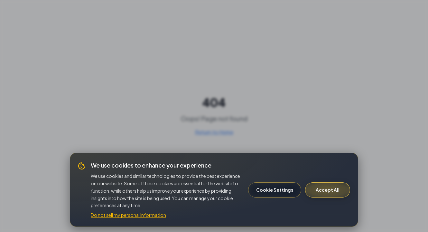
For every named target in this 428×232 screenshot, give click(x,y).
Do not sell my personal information (128, 215)
